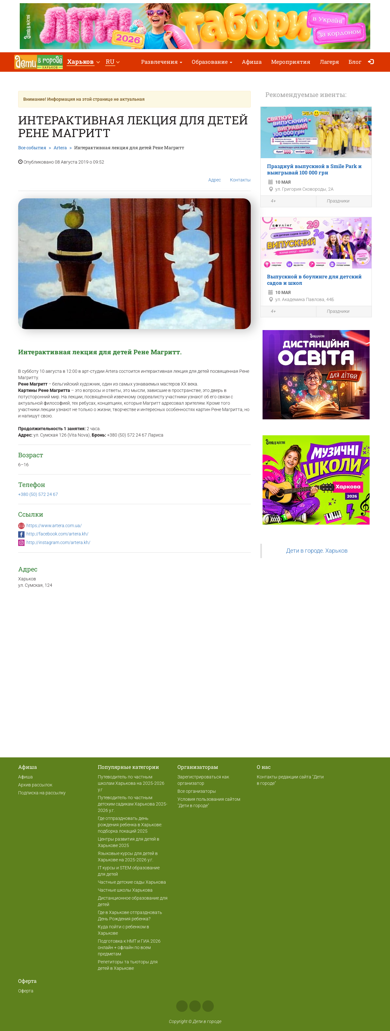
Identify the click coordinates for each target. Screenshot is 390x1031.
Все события (32, 147)
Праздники (335, 201)
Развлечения (161, 61)
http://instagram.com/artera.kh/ (58, 542)
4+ (270, 201)
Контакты (240, 174)
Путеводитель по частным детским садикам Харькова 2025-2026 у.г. (132, 804)
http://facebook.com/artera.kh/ (57, 533)
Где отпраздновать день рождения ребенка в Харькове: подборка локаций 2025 (130, 825)
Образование (212, 61)
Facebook (182, 1006)
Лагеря (329, 61)
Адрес (214, 174)
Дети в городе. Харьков (317, 551)
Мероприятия (290, 61)
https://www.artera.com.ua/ (54, 525)
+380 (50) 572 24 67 (38, 494)
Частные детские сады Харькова (132, 882)
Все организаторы (196, 791)
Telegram (208, 1006)
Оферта (25, 990)
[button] (83, 62)
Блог (355, 61)
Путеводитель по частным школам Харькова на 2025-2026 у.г (131, 783)
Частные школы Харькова (125, 890)
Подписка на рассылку (42, 792)
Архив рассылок (35, 784)
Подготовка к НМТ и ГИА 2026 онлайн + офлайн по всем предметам (129, 947)
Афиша (252, 61)
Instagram (195, 1006)
